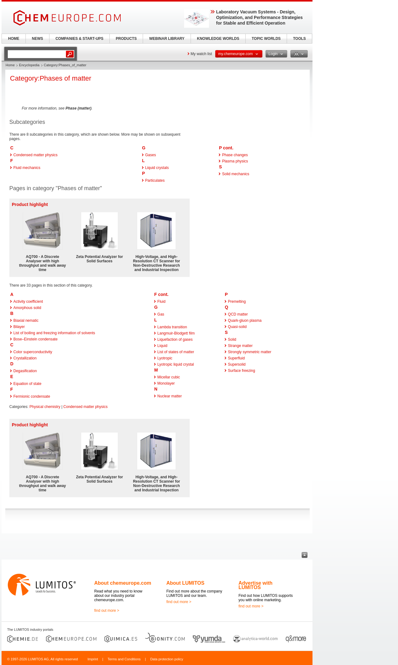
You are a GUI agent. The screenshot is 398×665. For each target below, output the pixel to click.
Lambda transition (172, 327)
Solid (232, 339)
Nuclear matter (169, 396)
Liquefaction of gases (174, 339)
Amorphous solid (27, 308)
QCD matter (238, 314)
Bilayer (19, 327)
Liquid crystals (157, 168)
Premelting (237, 301)
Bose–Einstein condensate (35, 339)
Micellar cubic (168, 377)
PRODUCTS (126, 38)
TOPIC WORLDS (266, 38)
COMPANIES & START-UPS (79, 38)
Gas (160, 314)
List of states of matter (175, 352)
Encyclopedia (29, 65)
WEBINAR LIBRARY (167, 38)
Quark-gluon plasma (244, 320)
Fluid (161, 301)
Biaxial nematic (26, 320)
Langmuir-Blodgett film (176, 333)
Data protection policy (166, 659)
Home (10, 65)
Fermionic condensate (31, 396)
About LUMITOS (185, 583)
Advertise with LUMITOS (255, 585)
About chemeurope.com (122, 583)
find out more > (106, 610)
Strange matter (240, 346)
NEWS (37, 38)
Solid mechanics (235, 174)
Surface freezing (241, 370)
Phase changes (235, 155)
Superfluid (236, 358)
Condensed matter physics (35, 155)
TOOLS (299, 38)
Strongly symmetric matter (249, 352)
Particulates (155, 180)
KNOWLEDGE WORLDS (218, 38)
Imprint (92, 659)
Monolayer (166, 383)
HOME (13, 38)
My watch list (201, 54)
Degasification (25, 371)
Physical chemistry (45, 407)
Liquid (162, 346)
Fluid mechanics (26, 168)
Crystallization (25, 358)
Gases (150, 155)
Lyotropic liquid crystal (175, 364)
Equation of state (27, 384)
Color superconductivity (32, 352)
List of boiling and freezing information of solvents (54, 333)
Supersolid (237, 364)
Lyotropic (164, 358)
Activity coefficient (28, 301)
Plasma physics (235, 161)
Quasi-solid (237, 327)
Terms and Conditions (124, 659)
